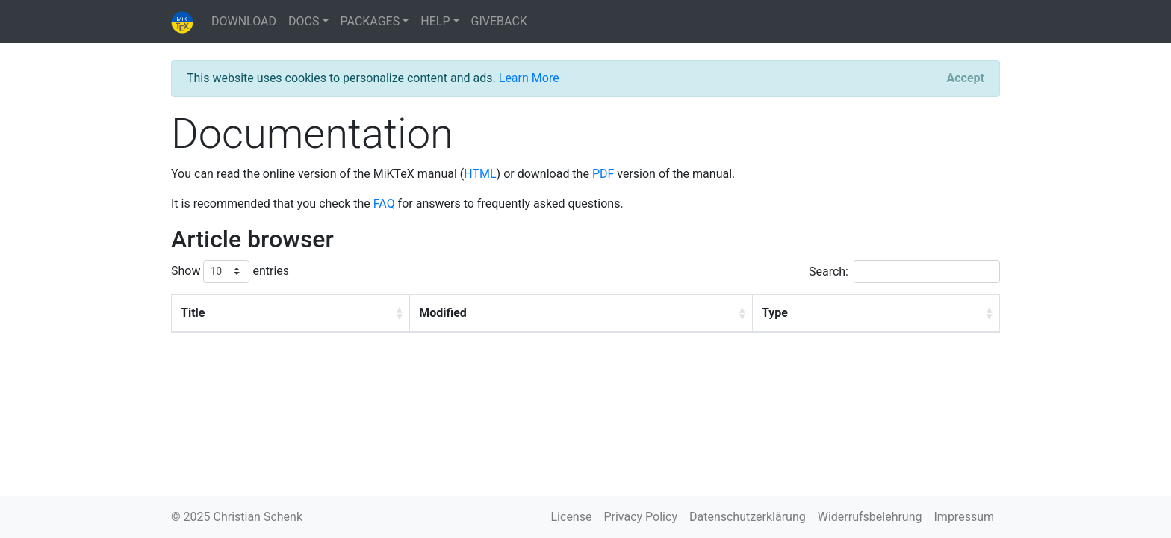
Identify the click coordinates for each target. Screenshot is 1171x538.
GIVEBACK (499, 21)
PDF (603, 174)
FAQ (384, 204)
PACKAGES (370, 21)
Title (193, 313)
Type (775, 313)
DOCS (303, 21)
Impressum (964, 517)
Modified (443, 313)
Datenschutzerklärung (747, 517)
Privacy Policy (640, 517)
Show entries (230, 271)
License (571, 517)
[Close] (965, 78)
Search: (904, 271)
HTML (480, 174)
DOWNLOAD (243, 21)
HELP (435, 21)
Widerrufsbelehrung (870, 517)
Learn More (529, 78)
